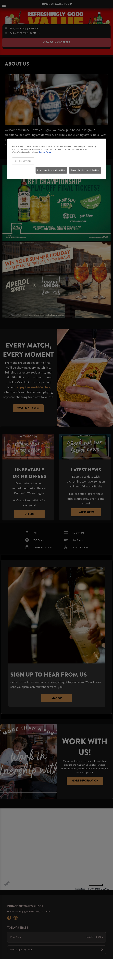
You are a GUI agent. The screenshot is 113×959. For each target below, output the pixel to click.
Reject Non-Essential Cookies (51, 170)
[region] (56, 159)
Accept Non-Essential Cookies (85, 170)
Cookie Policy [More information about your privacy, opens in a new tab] (45, 152)
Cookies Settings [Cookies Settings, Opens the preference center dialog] (23, 161)
